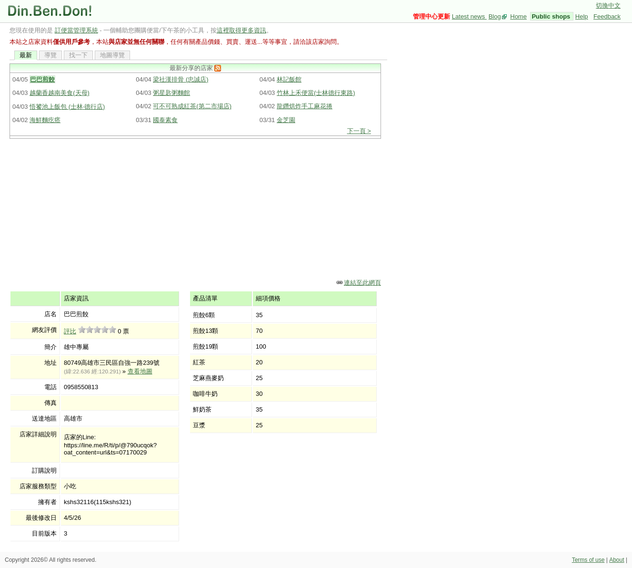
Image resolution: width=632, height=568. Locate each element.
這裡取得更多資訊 (241, 30)
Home (518, 16)
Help (581, 16)
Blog (495, 16)
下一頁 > (359, 130)
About (616, 560)
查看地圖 (140, 371)
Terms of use (588, 560)
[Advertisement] (198, 208)
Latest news (469, 16)
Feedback (607, 16)
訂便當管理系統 (76, 30)
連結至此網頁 (362, 282)
